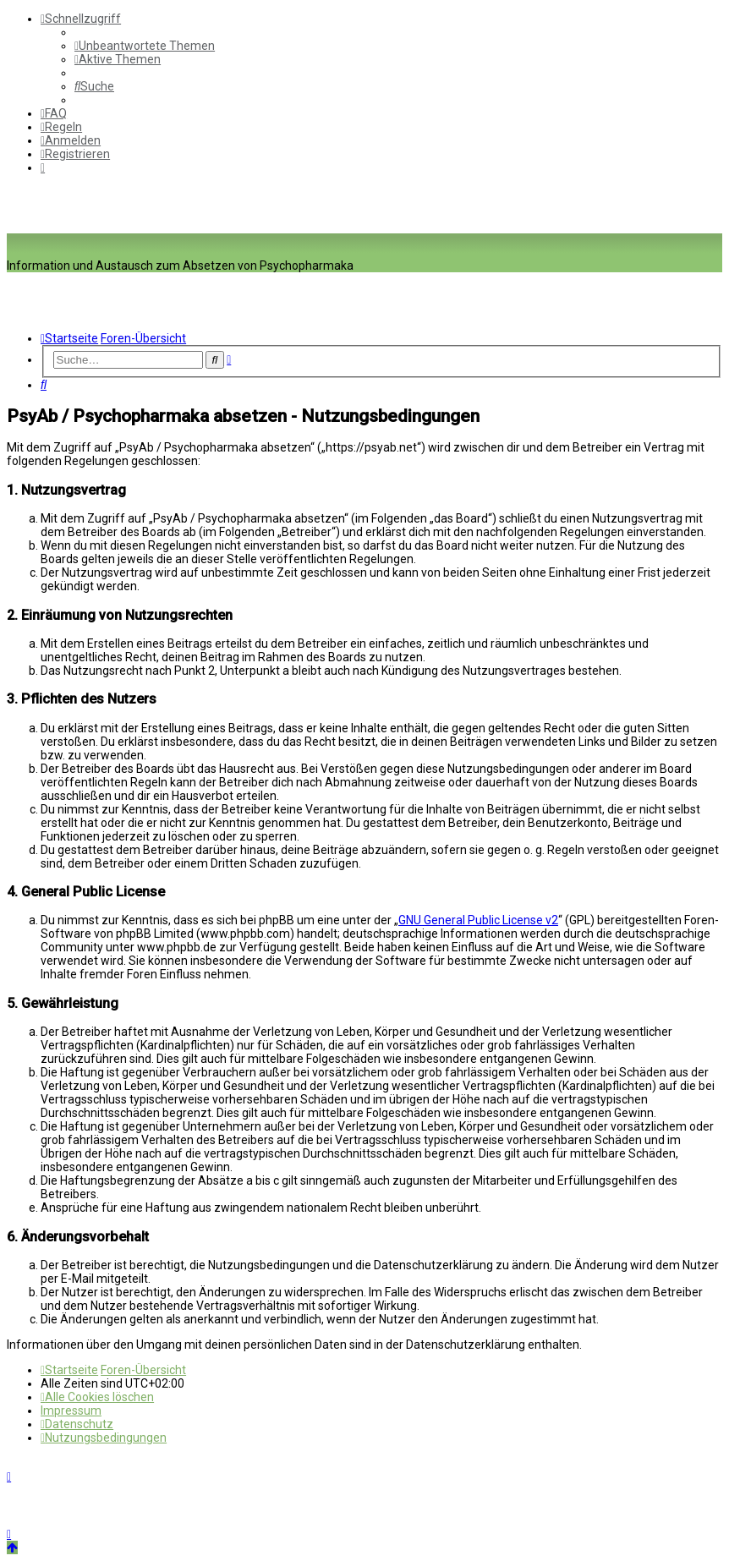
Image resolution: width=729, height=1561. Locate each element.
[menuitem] (144, 45)
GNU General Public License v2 (478, 920)
